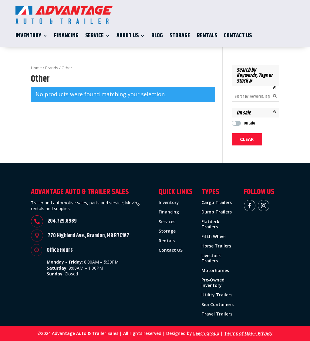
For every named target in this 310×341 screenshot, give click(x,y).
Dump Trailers (216, 212)
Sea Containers (217, 304)
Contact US (171, 250)
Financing (66, 35)
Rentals (207, 35)
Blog (157, 35)
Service (94, 35)
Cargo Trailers (216, 202)
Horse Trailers (216, 246)
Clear (247, 139)
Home (36, 67)
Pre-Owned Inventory (212, 282)
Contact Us (238, 35)
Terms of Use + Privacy (248, 333)
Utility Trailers (216, 295)
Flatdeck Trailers (210, 224)
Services (167, 221)
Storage (180, 35)
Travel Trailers (216, 314)
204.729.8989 (62, 221)
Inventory (28, 35)
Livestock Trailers (211, 258)
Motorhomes (215, 270)
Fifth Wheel (213, 236)
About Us (127, 35)
